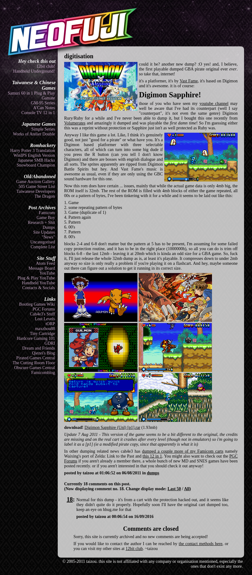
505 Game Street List (37, 186)
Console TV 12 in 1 (38, 112)
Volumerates (75, 123)
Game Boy (46, 217)
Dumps (49, 227)
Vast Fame (189, 81)
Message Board (41, 268)
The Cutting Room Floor (34, 363)
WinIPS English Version (34, 155)
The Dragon (45, 196)
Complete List (43, 247)
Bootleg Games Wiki (37, 304)
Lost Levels (45, 319)
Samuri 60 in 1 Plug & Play (31, 93)
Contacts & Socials (38, 288)
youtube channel (213, 103)
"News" (48, 237)
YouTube (47, 273)
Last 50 (174, 489)
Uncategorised (42, 242)
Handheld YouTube (38, 283)
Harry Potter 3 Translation (32, 150)
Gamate (48, 98)
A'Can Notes (44, 108)
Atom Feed (45, 263)
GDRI (50, 343)
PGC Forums (43, 309)
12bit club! (45, 66)
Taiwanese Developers (35, 191)
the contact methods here (200, 543)
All (186, 489)
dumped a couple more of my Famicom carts (182, 451)
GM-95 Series (43, 103)
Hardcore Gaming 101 (36, 338)
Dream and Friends (38, 348)
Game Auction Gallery (35, 181)
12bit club (134, 548)
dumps (153, 473)
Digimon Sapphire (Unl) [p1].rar (113, 427)
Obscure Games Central (34, 367)
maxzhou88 (45, 328)
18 (70, 499)
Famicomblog (43, 372)
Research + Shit (41, 222)
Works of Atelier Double (34, 134)
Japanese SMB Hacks (36, 160)
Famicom (47, 212)
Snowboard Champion (35, 165)
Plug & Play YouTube (36, 278)
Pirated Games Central (35, 358)
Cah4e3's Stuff (42, 314)
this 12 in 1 (152, 456)
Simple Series (43, 129)
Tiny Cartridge (42, 333)
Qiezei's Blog (43, 353)
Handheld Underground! (34, 71)
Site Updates (44, 232)
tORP (50, 324)
